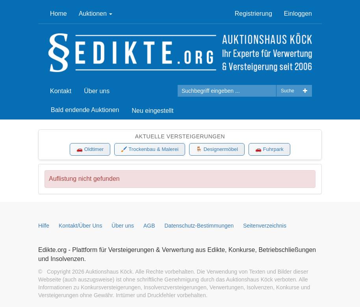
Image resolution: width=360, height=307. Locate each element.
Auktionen (96, 13)
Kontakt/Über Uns (80, 225)
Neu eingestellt (152, 110)
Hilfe (43, 225)
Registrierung (253, 13)
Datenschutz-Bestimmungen (199, 225)
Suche (287, 91)
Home (58, 13)
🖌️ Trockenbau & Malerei (149, 149)
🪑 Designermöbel (217, 149)
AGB (149, 225)
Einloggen (298, 13)
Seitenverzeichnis (264, 225)
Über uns (96, 91)
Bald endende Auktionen (85, 110)
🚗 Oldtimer (90, 149)
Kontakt (60, 91)
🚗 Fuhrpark (269, 149)
